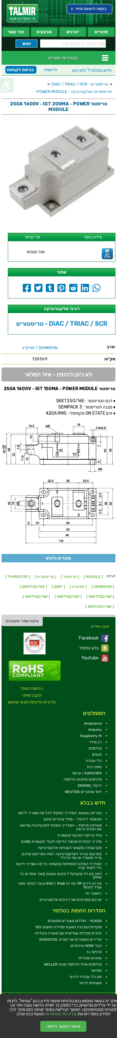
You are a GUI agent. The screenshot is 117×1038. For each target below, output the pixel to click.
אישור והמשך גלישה (63, 1026)
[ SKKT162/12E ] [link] (68, 596)
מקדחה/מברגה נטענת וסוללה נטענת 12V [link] (68, 927)
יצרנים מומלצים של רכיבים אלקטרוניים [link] (71, 899)
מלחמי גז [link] (94, 952)
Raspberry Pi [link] (91, 736)
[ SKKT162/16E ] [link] (36, 596)
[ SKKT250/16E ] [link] (100, 606)
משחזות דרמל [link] (90, 983)
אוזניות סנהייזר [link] (90, 958)
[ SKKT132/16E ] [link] (100, 596)
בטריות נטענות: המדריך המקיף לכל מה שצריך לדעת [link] (60, 813)
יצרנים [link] (72, 32)
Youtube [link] (95, 658)
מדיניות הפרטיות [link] (61, 1014)
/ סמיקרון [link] (40, 347)
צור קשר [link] (15, 32)
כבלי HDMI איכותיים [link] (86, 945)
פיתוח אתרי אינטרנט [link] (22, 621)
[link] (22, 13)
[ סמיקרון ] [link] (78, 586)
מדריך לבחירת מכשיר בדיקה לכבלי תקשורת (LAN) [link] (61, 841)
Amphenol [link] (93, 723)
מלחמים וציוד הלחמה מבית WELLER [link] (73, 964)
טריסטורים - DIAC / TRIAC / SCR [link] (79, 84)
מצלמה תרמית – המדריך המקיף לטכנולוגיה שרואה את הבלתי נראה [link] (61, 827)
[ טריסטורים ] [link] (45, 576)
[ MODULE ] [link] (93, 576)
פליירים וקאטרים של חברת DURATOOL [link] (70, 939)
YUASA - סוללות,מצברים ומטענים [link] (75, 921)
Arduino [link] (95, 729)
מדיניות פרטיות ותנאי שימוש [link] (32, 702)
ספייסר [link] (96, 970)
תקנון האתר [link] (32, 695)
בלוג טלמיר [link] (94, 648)
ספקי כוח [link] (94, 767)
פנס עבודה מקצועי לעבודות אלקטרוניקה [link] (70, 848)
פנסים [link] (97, 754)
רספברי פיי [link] (93, 893)
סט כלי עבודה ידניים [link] (86, 977)
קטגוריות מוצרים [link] (63, 58)
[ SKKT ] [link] (58, 586)
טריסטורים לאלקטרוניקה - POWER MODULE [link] (74, 91)
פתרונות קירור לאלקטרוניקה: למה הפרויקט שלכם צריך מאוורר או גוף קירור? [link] (62, 856)
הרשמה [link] (50, 69)
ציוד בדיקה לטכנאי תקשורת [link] (79, 835)
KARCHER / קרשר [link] (86, 773)
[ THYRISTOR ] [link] (18, 576)
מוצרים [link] (101, 32)
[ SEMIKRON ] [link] (102, 586)
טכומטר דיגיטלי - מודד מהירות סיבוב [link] (72, 819)
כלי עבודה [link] (94, 761)
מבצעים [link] (44, 32)
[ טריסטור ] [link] (70, 576)
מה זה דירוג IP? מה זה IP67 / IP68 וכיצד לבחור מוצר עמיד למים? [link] (59, 885)
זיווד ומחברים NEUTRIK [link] (83, 792)
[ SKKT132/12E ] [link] (33, 586)
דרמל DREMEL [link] (90, 785)
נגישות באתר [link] (31, 688)
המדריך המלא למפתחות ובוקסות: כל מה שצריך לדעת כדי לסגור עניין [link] (59, 866)
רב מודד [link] (95, 742)
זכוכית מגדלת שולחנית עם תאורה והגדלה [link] (68, 933)
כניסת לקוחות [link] (20, 69)
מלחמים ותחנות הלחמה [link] (83, 779)
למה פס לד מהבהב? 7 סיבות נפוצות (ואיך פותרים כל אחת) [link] (61, 876)
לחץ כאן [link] (92, 70)
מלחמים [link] (95, 748)
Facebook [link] (94, 638)
